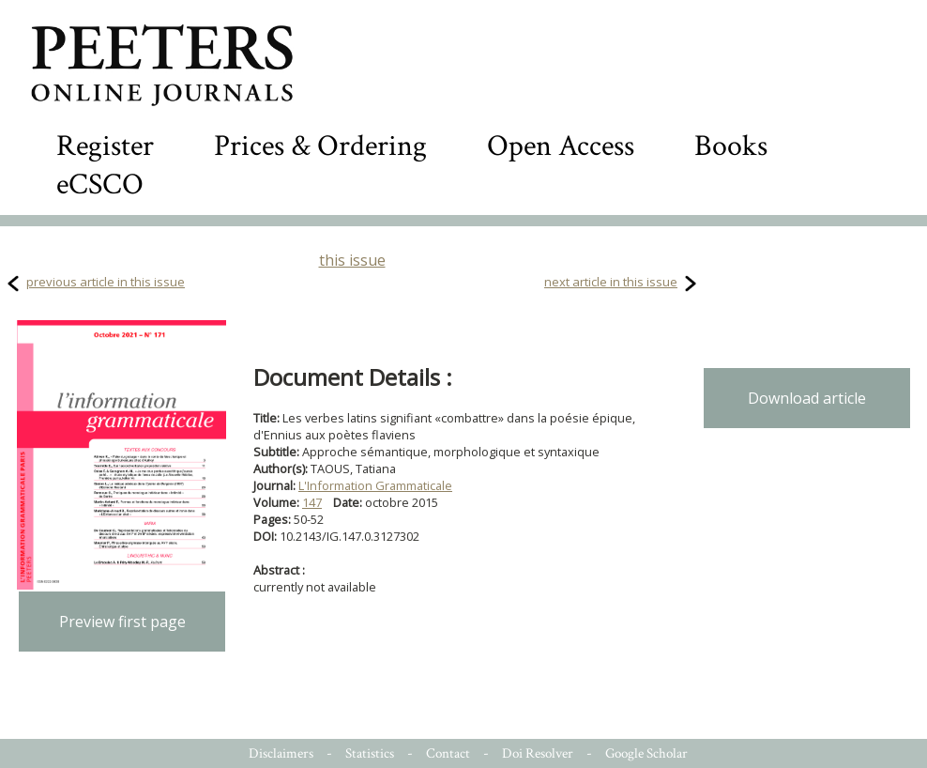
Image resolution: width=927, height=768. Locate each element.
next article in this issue (610, 281)
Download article (807, 398)
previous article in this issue (105, 281)
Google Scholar (646, 753)
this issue (352, 260)
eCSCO (100, 184)
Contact (448, 753)
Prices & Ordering (320, 146)
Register (105, 146)
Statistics (369, 753)
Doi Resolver (537, 753)
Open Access (560, 146)
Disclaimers (281, 753)
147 (312, 502)
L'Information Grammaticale (375, 485)
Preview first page (122, 621)
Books (730, 146)
